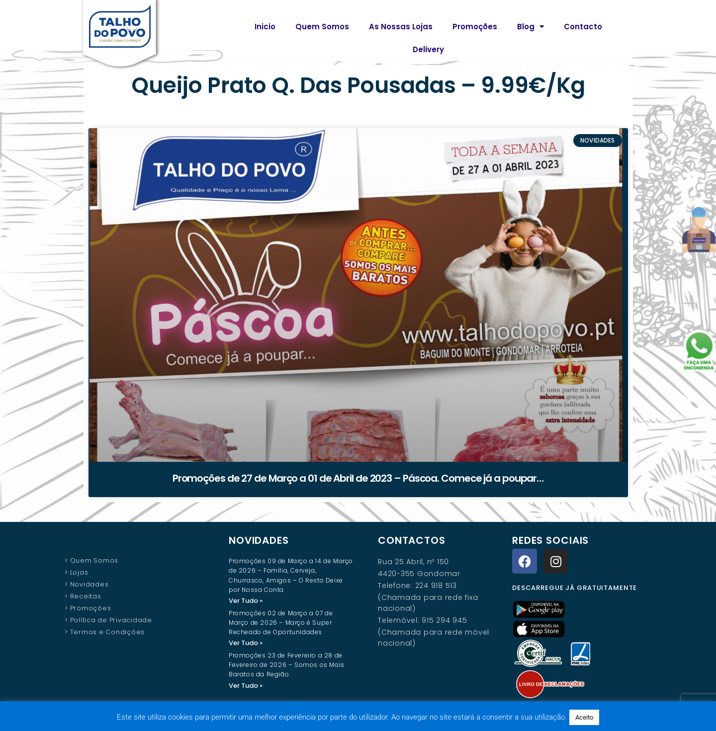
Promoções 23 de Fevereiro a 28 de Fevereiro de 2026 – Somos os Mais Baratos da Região (287, 665)
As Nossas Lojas (401, 26)
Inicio (265, 26)
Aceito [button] (584, 717)
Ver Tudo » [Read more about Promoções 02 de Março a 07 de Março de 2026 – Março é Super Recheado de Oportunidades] (246, 643)
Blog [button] (530, 26)
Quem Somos (322, 26)
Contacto (583, 26)
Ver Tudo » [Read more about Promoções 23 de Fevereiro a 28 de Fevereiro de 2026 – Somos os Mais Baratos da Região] (246, 686)
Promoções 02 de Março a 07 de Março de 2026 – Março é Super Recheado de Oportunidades (281, 623)
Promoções (474, 26)
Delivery (428, 49)
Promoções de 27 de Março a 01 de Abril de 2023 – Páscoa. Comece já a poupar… (358, 478)
